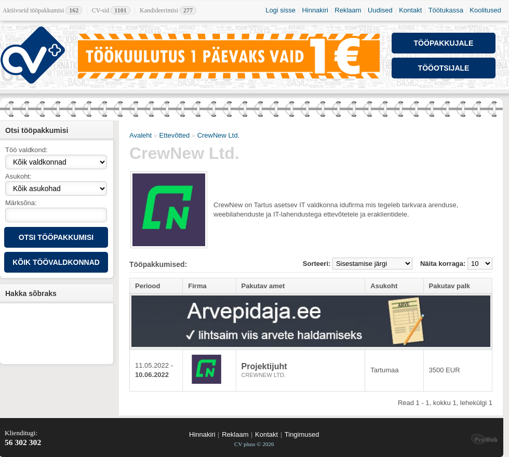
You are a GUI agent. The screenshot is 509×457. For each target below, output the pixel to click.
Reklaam (347, 10)
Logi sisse (280, 10)
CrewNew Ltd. (218, 135)
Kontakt (410, 10)
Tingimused (302, 434)
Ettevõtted (174, 135)
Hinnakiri (315, 10)
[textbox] (56, 215)
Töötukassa (445, 10)
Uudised (380, 10)
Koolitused (485, 10)
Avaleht (140, 135)
